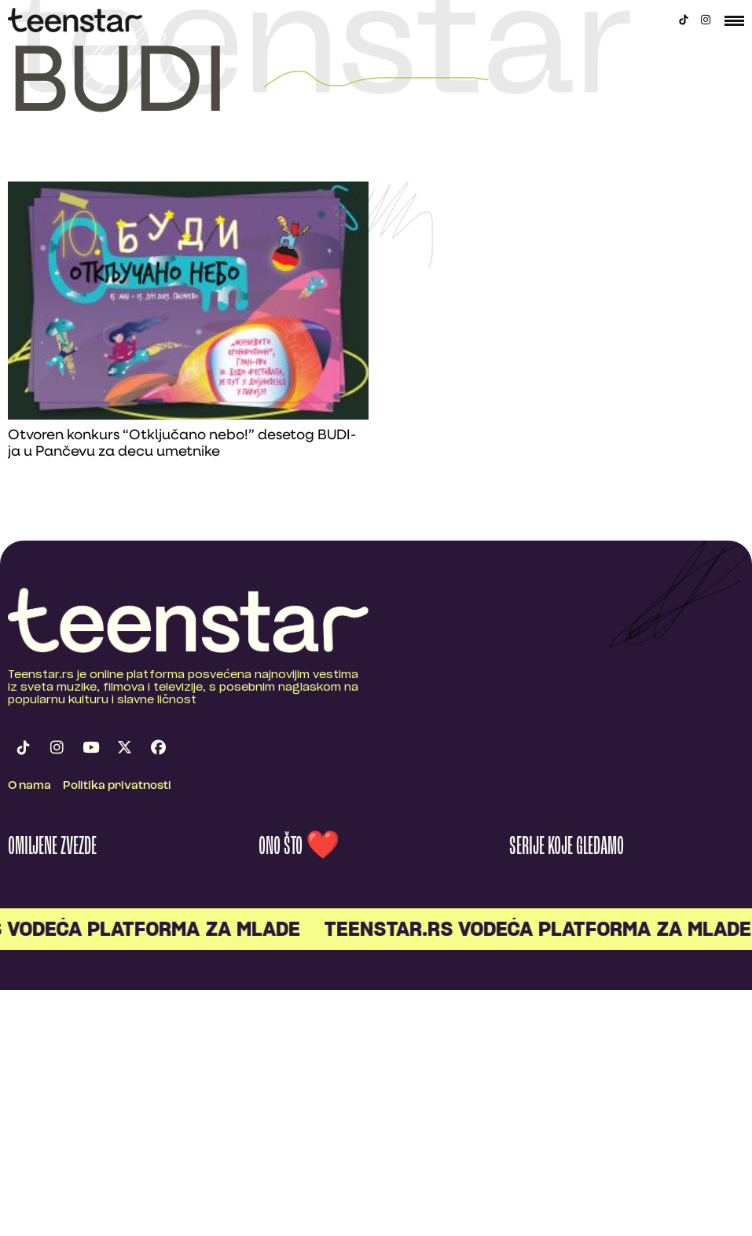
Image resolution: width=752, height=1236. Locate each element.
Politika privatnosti (117, 786)
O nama (29, 786)
